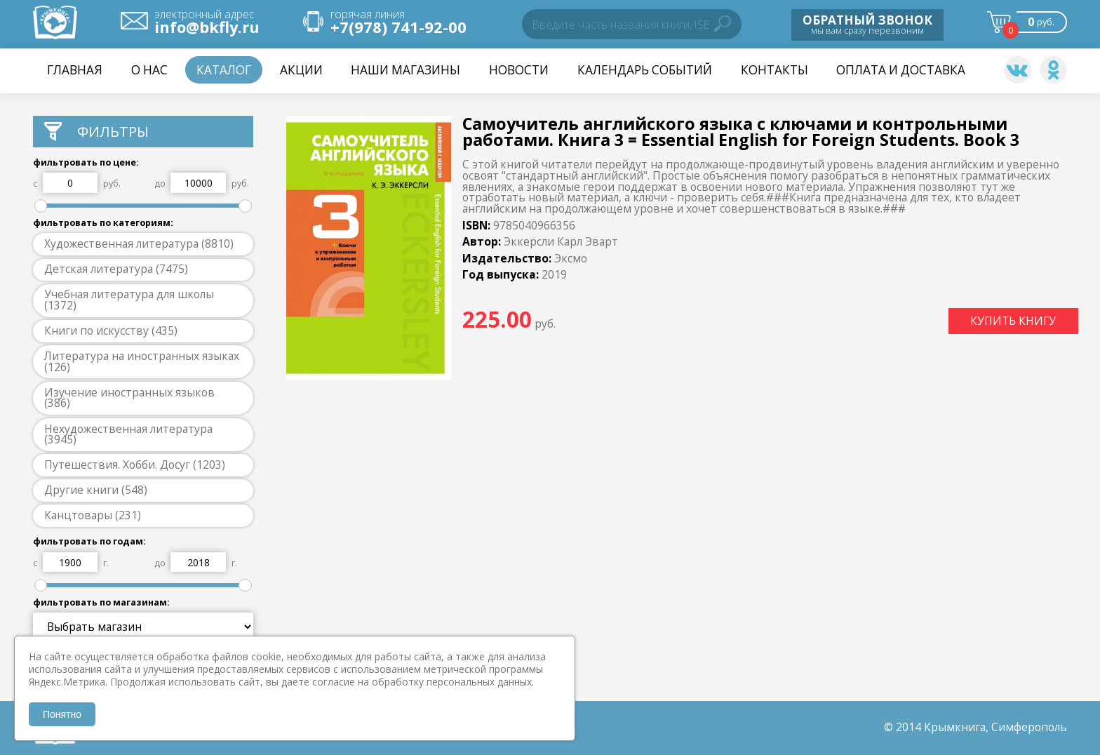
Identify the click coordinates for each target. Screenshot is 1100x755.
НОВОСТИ (519, 70)
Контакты (774, 70)
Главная (74, 70)
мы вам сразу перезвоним (867, 24)
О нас (149, 70)
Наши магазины (405, 70)
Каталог (223, 70)
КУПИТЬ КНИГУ (1013, 320)
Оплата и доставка (900, 70)
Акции (301, 70)
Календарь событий (644, 70)
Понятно (62, 714)
